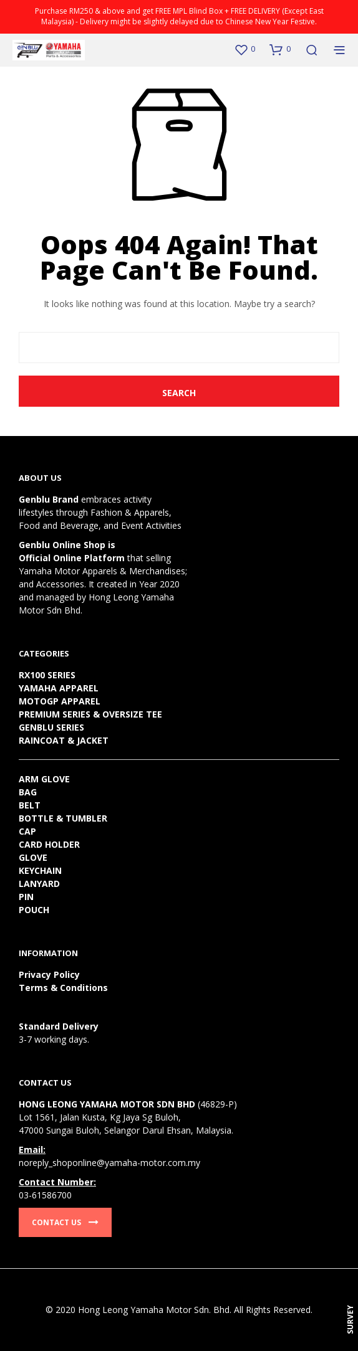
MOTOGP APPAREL (59, 701)
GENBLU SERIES (51, 727)
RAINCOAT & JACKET (64, 740)
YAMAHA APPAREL (59, 688)
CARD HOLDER (49, 844)
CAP (27, 831)
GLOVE (33, 857)
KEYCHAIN (40, 870)
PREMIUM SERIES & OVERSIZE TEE (90, 714)
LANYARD (39, 883)
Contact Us (65, 1222)
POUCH (34, 910)
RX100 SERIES (47, 675)
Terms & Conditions (63, 987)
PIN (26, 897)
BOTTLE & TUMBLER (63, 818)
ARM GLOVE (44, 779)
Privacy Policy (49, 974)
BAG (28, 792)
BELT (30, 805)
